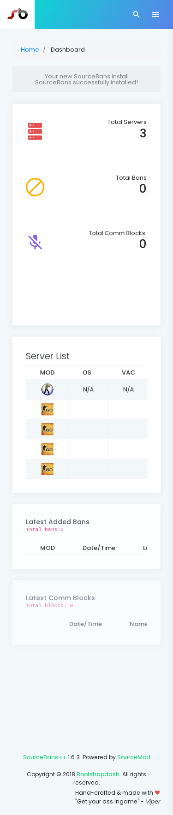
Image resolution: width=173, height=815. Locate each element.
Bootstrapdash (98, 774)
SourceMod (133, 757)
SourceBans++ (44, 757)
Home (30, 49)
